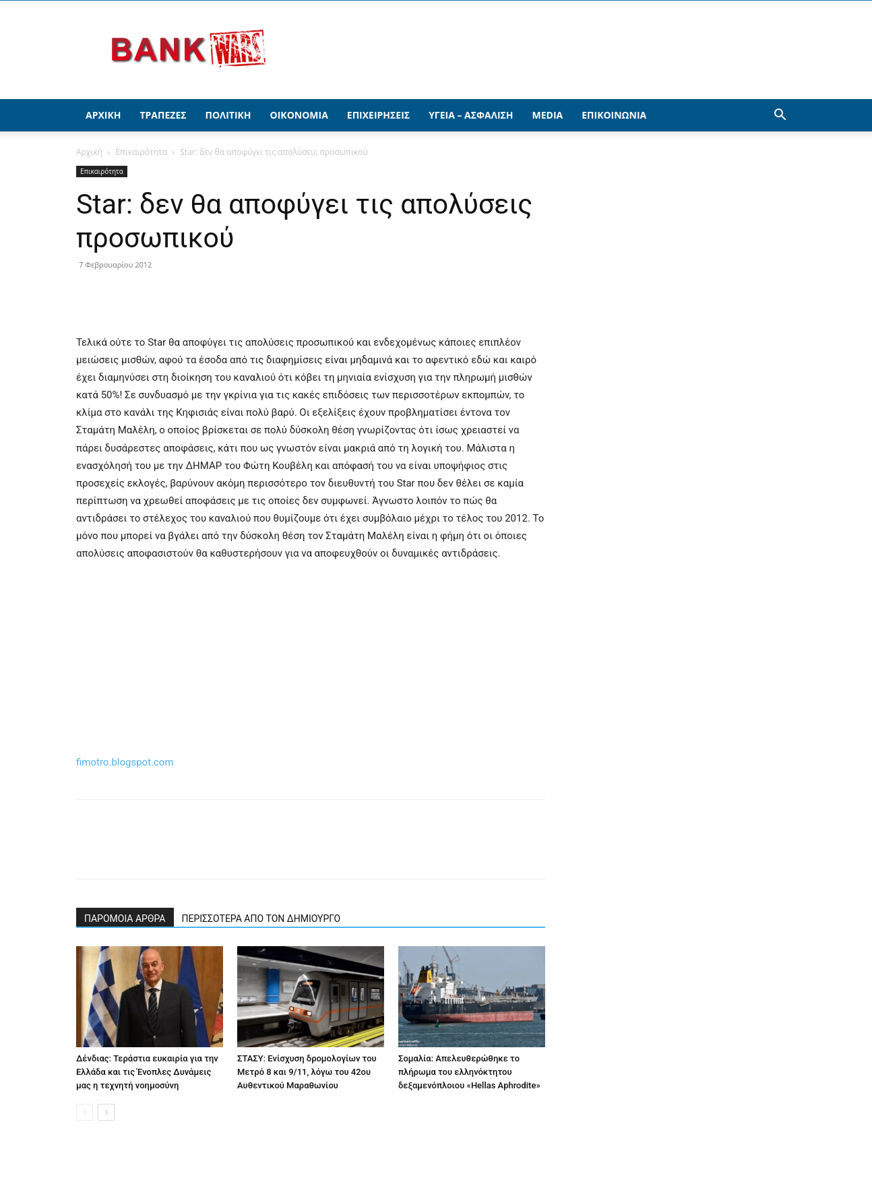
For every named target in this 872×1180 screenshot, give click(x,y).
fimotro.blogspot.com (125, 762)
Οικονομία (299, 114)
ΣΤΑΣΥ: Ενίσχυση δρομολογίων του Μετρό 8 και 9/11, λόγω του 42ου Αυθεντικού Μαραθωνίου (307, 1071)
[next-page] (106, 1112)
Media (547, 114)
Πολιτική (228, 114)
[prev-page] (84, 1112)
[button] (780, 116)
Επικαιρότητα (141, 152)
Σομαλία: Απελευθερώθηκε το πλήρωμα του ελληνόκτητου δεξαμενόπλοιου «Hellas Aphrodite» (469, 1071)
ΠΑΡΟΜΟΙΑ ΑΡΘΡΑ (125, 918)
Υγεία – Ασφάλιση (471, 114)
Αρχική (103, 114)
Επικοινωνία (614, 114)
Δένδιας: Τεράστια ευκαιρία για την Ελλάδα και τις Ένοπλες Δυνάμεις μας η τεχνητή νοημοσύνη (147, 1071)
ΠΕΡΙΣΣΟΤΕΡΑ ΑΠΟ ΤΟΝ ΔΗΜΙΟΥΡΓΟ (261, 918)
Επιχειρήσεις (378, 114)
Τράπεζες (162, 114)
